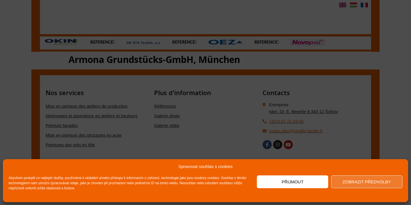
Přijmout (293, 181)
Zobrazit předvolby (366, 181)
